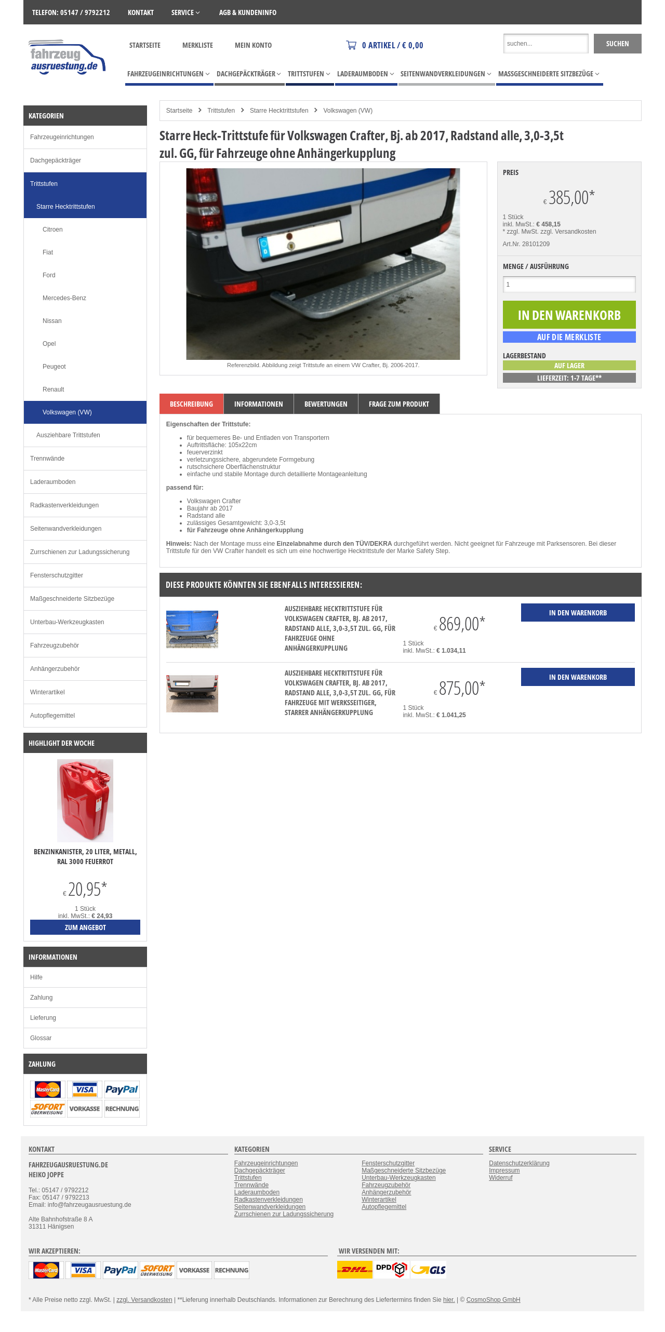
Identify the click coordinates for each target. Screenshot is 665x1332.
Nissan (52, 321)
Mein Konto (253, 45)
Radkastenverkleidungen (64, 505)
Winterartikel (47, 692)
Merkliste (197, 45)
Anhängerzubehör (54, 668)
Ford (49, 275)
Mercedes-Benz (64, 298)
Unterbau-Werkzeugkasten (67, 622)
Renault (53, 389)
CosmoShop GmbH (494, 1299)
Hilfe (36, 977)
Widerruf (500, 1177)
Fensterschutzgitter (56, 575)
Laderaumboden (52, 482)
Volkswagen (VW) (348, 110)
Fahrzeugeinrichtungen (62, 137)
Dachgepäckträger (55, 160)
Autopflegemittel (52, 715)
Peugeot (54, 366)
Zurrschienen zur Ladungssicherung (79, 552)
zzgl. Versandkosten (568, 231)
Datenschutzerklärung (519, 1163)
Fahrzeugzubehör (54, 645)
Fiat (48, 252)
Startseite (145, 45)
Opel (49, 343)
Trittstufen (221, 110)
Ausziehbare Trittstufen (68, 435)
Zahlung (41, 997)
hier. (449, 1299)
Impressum (504, 1170)
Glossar (40, 1038)
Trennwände (47, 458)
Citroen (53, 229)
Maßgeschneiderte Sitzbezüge (72, 598)
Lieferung (43, 1017)
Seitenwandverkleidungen (65, 528)
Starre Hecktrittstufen (279, 110)
